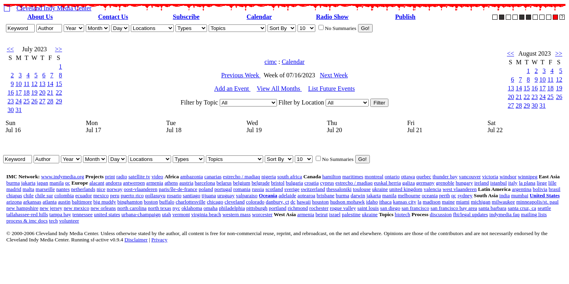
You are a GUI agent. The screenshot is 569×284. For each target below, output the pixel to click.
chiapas (14, 195)
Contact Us (113, 16)
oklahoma (191, 208)
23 (11, 101)
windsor (507, 176)
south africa (289, 176)
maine (448, 202)
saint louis (368, 208)
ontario (392, 176)
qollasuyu (155, 195)
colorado (255, 202)
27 (42, 101)
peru (115, 195)
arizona (14, 202)
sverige (292, 189)
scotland (274, 189)
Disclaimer (135, 240)
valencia (432, 189)
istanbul (498, 183)
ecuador (83, 195)
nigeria (268, 176)
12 (34, 83)
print (110, 176)
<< (10, 49)
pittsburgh (257, 208)
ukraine (380, 189)
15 (59, 83)
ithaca (385, 202)
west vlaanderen (460, 189)
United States (544, 195)
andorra (114, 183)
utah (166, 214)
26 (34, 101)
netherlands (83, 189)
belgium (242, 183)
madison (432, 202)
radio (121, 176)
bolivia (540, 189)
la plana (527, 183)
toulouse (362, 189)
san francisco (415, 208)
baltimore (82, 202)
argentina (521, 189)
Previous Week (241, 75)
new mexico (76, 208)
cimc (270, 61)
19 (34, 92)
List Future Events (331, 88)
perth (444, 195)
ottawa (408, 176)
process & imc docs (27, 221)
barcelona (205, 183)
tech (53, 221)
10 (18, 83)
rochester (319, 208)
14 (50, 83)
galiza (408, 183)
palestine (351, 214)
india (504, 195)
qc (67, 183)
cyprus (327, 183)
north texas (159, 208)
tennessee (82, 214)
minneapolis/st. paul (537, 202)
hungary (464, 183)
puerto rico (132, 195)
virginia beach (206, 214)
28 (50, 101)
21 (50, 92)
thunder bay (445, 176)
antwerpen (134, 183)
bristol (277, 183)
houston (320, 202)
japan (42, 183)
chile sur (44, 195)
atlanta (50, 202)
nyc (176, 208)
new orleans (103, 208)
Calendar (259, 16)
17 (18, 92)
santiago (191, 195)
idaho (372, 202)
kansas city (404, 202)
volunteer (69, 221)
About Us (40, 16)
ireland (481, 183)
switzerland (313, 189)
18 (26, 92)
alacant (96, 183)
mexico (101, 195)
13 (42, 83)
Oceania (268, 195)
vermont (181, 214)
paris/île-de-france (178, 189)
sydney (465, 195)
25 (26, 101)
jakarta (28, 183)
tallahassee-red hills (27, 214)
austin (64, 202)
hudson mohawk (347, 202)
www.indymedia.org (62, 176)
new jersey (51, 208)
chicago (215, 202)
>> (58, 49)
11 (27, 83)
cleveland (234, 202)
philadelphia (232, 208)
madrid (13, 189)
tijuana (209, 195)
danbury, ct (277, 202)
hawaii (304, 202)
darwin (357, 195)
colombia (64, 195)
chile (28, 195)
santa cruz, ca (522, 208)
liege (542, 183)
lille (552, 183)
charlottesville (191, 202)
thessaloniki (339, 189)
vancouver (470, 176)
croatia (311, 183)
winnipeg (528, 176)
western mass (236, 214)
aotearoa (306, 195)
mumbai (519, 195)
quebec (423, 176)
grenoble (445, 183)
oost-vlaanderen (140, 189)
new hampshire (22, 208)
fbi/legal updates (470, 214)
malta (28, 189)
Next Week (334, 75)
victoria (490, 176)
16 (11, 92)
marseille (45, 189)
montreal (374, 176)
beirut (321, 214)
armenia (154, 183)
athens (171, 183)
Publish (405, 16)
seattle (544, 208)
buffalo (166, 202)
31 (18, 109)
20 (42, 92)
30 (11, 109)
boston (151, 202)
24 (18, 101)
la (420, 202)
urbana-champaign (140, 214)
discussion (441, 214)
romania (242, 189)
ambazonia (191, 176)
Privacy (159, 240)
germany (425, 183)
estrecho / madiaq (241, 176)
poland (206, 189)
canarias (213, 176)
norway (114, 189)
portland (277, 208)
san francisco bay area (453, 208)
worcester (262, 214)
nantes (63, 189)
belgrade (261, 183)
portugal (223, 189)
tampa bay (60, 214)
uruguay (226, 195)
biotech (402, 214)
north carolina (132, 208)
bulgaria (294, 183)
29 (59, 101)
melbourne (409, 195)
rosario (174, 195)
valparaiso (247, 195)
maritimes (352, 176)
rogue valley (343, 208)
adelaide (287, 195)
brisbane (325, 195)
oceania (430, 195)
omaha (210, 208)
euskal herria (387, 183)
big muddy (104, 202)
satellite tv (139, 176)
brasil (555, 189)
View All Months (279, 88)
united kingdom (405, 189)
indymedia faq (504, 214)
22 (59, 92)
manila (56, 183)
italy (513, 183)
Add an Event (232, 88)
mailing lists (534, 214)
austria (186, 183)
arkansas (32, 202)
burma (13, 183)
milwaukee (503, 202)
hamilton (331, 176)
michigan (481, 202)
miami (462, 202)
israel (335, 214)
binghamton (130, 202)
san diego (390, 208)
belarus (224, 183)
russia (258, 189)
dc (293, 202)
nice (100, 189)
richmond (298, 208)
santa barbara (493, 208)
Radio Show (332, 16)
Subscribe (186, 16)
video (157, 176)
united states (107, 214)
